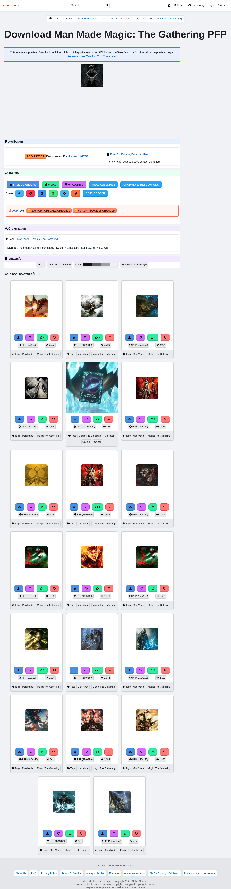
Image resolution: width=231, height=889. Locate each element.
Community (196, 5)
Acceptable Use (95, 873)
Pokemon (23, 247)
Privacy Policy (49, 873)
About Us (21, 873)
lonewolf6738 (78, 156)
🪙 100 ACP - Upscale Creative (49, 210)
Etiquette (114, 873)
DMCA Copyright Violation (164, 873)
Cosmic (86, 442)
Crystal (97, 442)
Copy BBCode (95, 193)
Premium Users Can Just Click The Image (91, 56)
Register (222, 5)
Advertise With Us (134, 873)
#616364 (96, 264)
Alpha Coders (11, 5)
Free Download (23, 184)
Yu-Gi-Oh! (101, 247)
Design (60, 247)
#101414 (87, 264)
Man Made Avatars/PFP (92, 18)
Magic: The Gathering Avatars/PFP (131, 18)
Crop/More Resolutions (141, 184)
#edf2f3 (113, 264)
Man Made (27, 354)
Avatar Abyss (64, 18)
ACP (15, 210)
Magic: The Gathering (45, 238)
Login (211, 5)
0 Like (50, 184)
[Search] (106, 5)
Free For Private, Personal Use (129, 154)
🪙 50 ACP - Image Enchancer (94, 210)
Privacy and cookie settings (199, 873)
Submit (179, 5)
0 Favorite (74, 184)
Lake (84, 247)
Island (34, 247)
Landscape (72, 247)
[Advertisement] (92, 112)
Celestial (109, 435)
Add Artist (35, 156)
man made (23, 238)
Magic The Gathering (169, 18)
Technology (47, 247)
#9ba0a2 (105, 264)
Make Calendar (103, 184)
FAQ (33, 873)
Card (91, 247)
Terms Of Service (72, 873)
